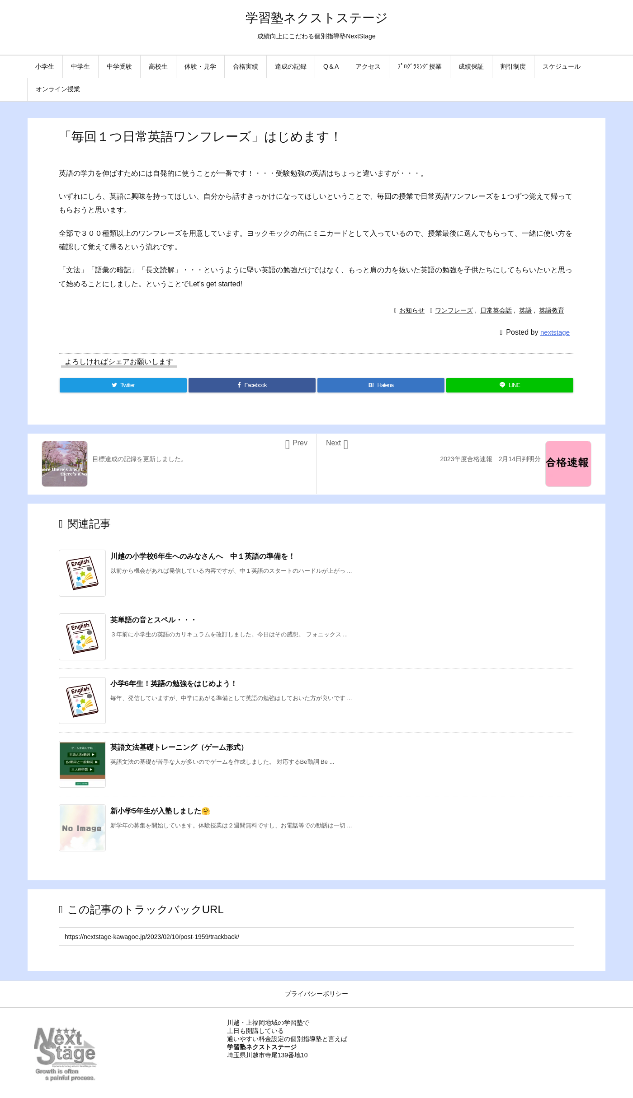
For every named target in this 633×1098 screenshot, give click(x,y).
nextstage (555, 332)
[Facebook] (252, 385)
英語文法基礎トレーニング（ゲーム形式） (179, 747)
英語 (525, 310)
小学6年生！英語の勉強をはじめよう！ (173, 683)
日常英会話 (496, 310)
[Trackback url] (316, 936)
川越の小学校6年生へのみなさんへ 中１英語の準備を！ (202, 556)
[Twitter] (123, 385)
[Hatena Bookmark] (380, 385)
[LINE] (509, 385)
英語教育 (551, 310)
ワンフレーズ (454, 310)
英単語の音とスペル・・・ (153, 620)
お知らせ (412, 310)
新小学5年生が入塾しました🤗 (160, 811)
